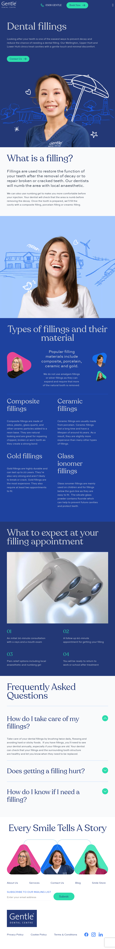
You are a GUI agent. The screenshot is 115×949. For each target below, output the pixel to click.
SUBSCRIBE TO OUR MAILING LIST (29, 892)
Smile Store (99, 882)
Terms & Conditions (65, 934)
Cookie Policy (39, 934)
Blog (78, 882)
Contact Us (57, 882)
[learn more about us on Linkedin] (102, 935)
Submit (64, 896)
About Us (12, 882)
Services (34, 882)
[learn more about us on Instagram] (95, 934)
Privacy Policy (15, 934)
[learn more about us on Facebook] (87, 935)
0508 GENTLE (51, 5)
